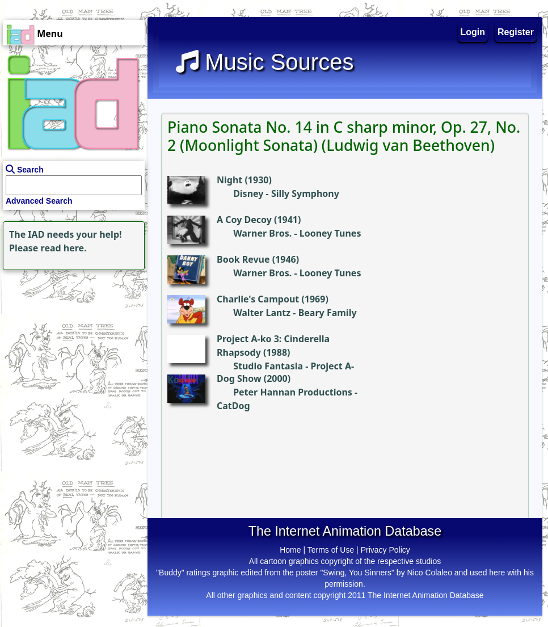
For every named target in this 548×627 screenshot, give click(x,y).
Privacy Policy (385, 549)
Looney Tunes (330, 233)
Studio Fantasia (268, 366)
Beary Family (327, 312)
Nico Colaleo (429, 572)
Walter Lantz (261, 312)
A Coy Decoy (244, 219)
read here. (64, 248)
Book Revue (243, 259)
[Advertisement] (71, 344)
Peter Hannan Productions (292, 392)
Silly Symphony (305, 193)
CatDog (233, 405)
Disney (248, 193)
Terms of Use (330, 549)
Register (516, 32)
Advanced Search (39, 200)
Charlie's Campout (258, 299)
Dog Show (239, 378)
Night (229, 180)
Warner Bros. (262, 233)
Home (290, 549)
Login (473, 32)
